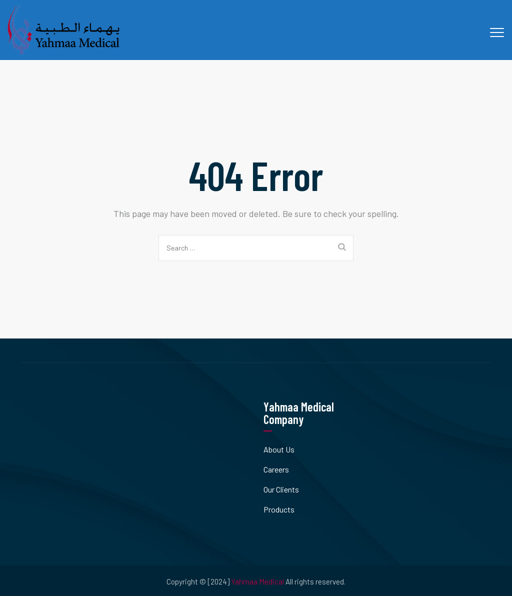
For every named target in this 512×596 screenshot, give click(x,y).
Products (279, 509)
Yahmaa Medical (257, 581)
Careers (276, 469)
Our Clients (281, 489)
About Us (279, 449)
